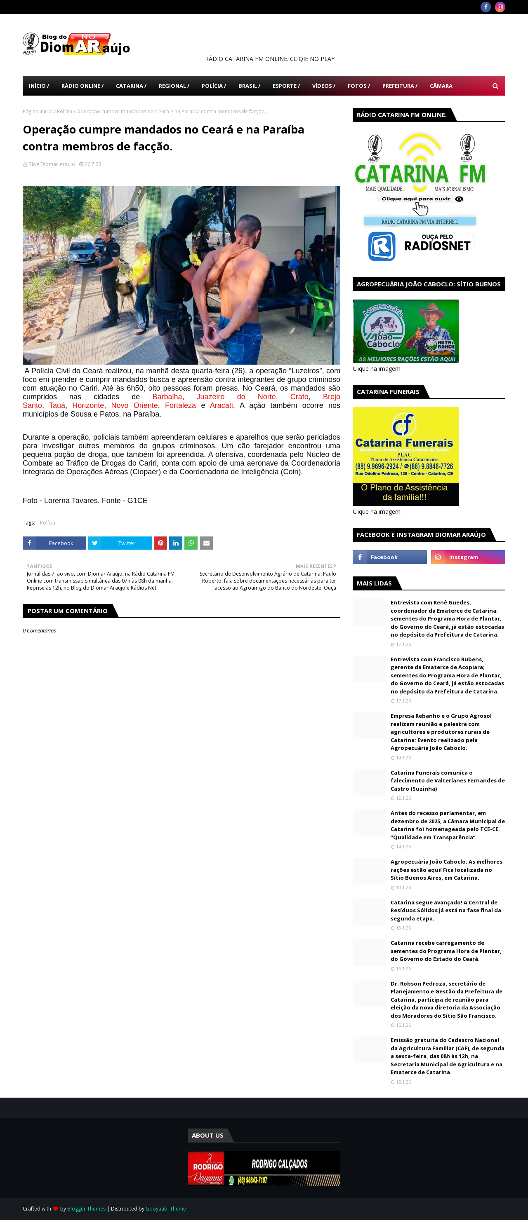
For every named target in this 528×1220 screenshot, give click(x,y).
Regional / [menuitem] (174, 85)
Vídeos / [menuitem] (323, 85)
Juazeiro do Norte (236, 397)
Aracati (221, 405)
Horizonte (88, 405)
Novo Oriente (134, 405)
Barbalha (167, 397)
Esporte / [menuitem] (286, 85)
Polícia (64, 111)
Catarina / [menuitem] (131, 85)
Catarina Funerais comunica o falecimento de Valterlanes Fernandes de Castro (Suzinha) (448, 780)
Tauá (57, 405)
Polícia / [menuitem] (214, 85)
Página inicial (38, 111)
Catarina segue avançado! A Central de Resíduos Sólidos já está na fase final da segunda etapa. (446, 910)
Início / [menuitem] (39, 85)
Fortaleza (180, 405)
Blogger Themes (86, 1208)
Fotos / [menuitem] (359, 85)
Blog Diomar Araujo (51, 164)
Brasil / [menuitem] (249, 85)
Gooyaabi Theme (166, 1208)
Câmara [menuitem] (441, 85)
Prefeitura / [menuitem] (399, 85)
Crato (299, 397)
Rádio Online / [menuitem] (82, 85)
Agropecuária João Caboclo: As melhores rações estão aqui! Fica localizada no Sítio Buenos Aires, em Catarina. (446, 869)
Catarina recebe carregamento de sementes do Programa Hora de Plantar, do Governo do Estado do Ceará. (446, 950)
